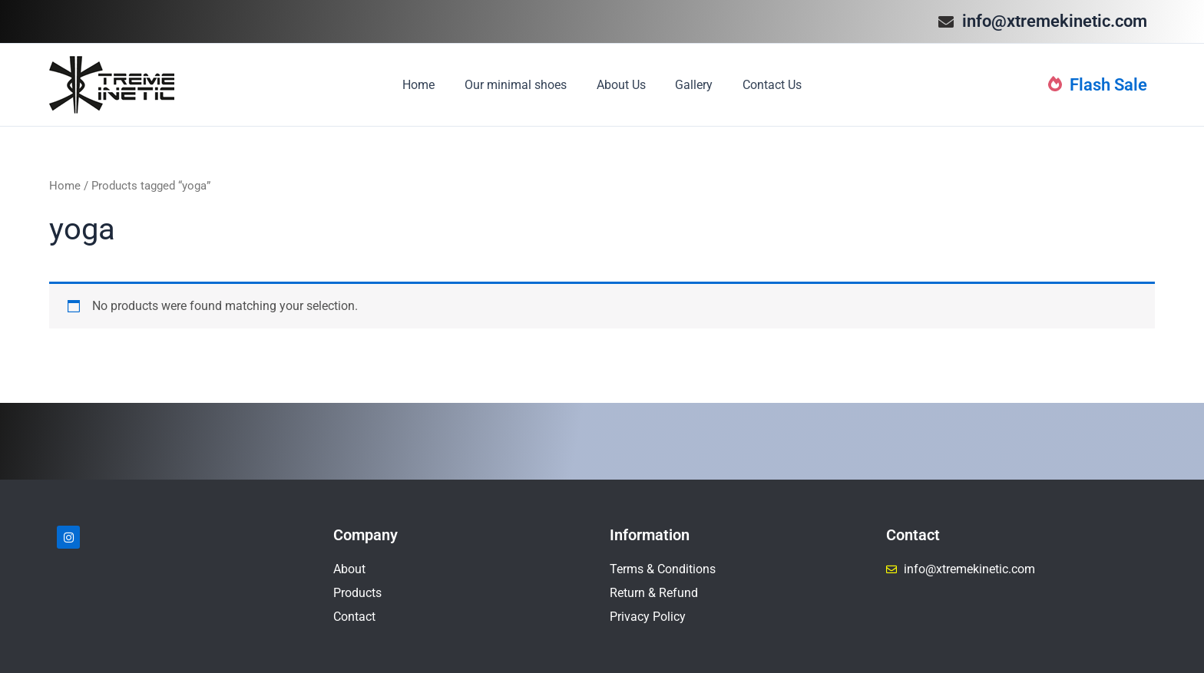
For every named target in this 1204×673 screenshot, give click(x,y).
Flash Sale (1097, 84)
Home (429, 85)
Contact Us (762, 85)
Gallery (689, 85)
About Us (621, 85)
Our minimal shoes (521, 85)
